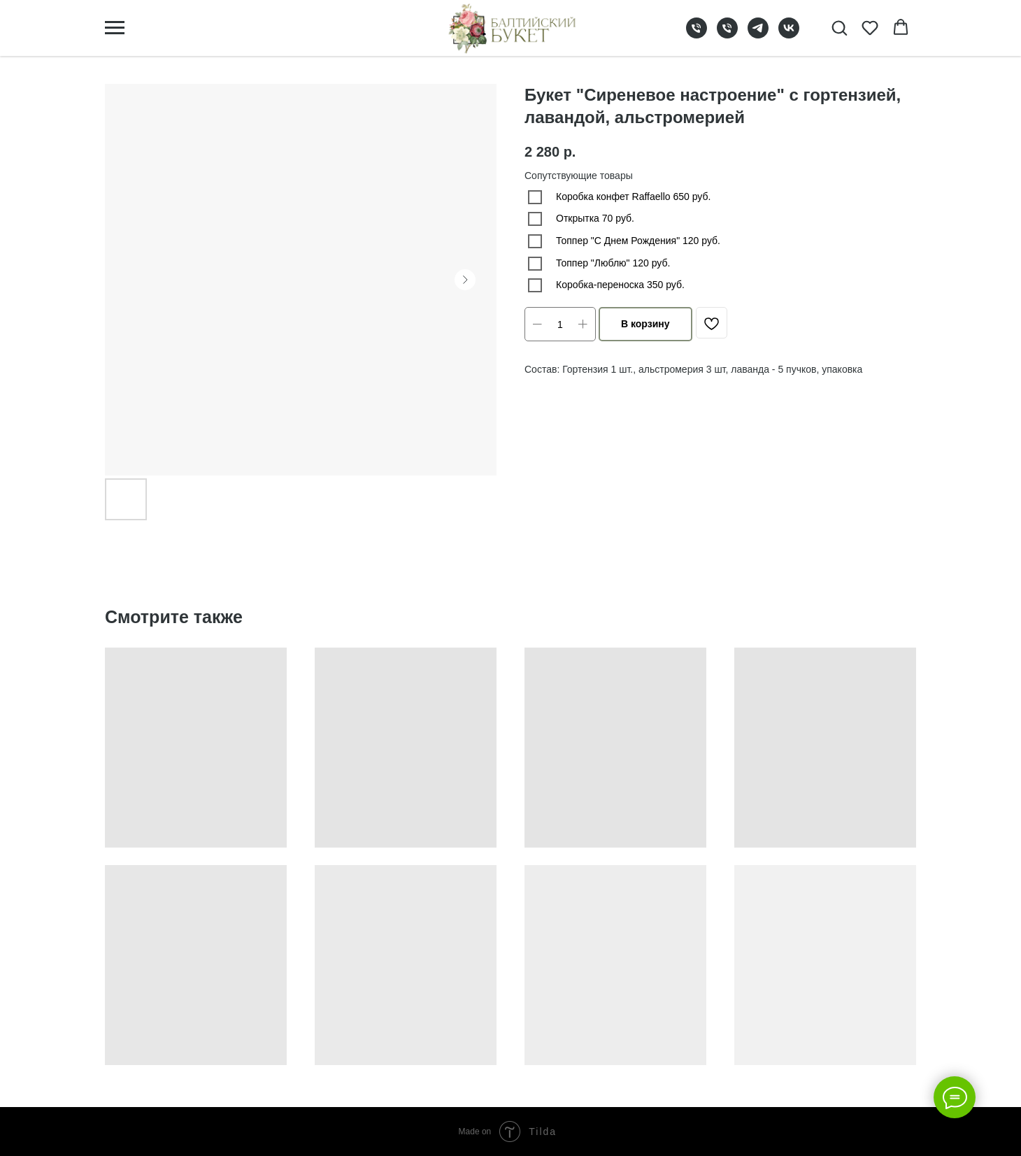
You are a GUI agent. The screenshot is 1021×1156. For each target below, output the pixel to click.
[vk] (788, 35)
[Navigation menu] (114, 28)
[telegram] (758, 35)
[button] (839, 27)
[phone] (696, 35)
